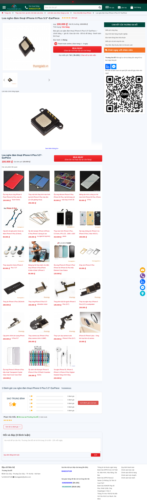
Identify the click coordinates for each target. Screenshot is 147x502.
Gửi (95, 455)
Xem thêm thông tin (52, 148)
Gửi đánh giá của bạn (88, 403)
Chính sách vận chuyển (128, 475)
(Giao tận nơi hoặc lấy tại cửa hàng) (77, 49)
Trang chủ (6, 13)
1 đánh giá (74, 18)
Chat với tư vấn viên (88, 55)
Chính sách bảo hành (128, 478)
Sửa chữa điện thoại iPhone (82, 13)
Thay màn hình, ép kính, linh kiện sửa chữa (29, 13)
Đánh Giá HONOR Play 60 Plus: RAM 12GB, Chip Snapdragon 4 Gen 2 (105, 488)
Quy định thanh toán (127, 467)
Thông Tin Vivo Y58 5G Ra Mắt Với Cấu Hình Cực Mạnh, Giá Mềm (107, 496)
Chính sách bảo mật (127, 470)
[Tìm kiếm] (100, 7)
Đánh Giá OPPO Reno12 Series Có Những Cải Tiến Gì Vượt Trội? (106, 480)
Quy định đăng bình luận (11, 455)
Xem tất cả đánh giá (12, 426)
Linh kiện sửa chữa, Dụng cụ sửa (58, 13)
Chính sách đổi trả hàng (129, 472)
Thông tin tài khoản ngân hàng (107, 467)
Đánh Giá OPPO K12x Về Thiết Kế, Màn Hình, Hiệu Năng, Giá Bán (107, 472)
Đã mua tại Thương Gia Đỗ (27, 417)
